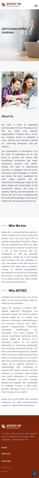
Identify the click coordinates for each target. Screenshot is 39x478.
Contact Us (6, 467)
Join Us (4, 471)
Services (6, 453)
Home (4, 447)
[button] (36, 5)
